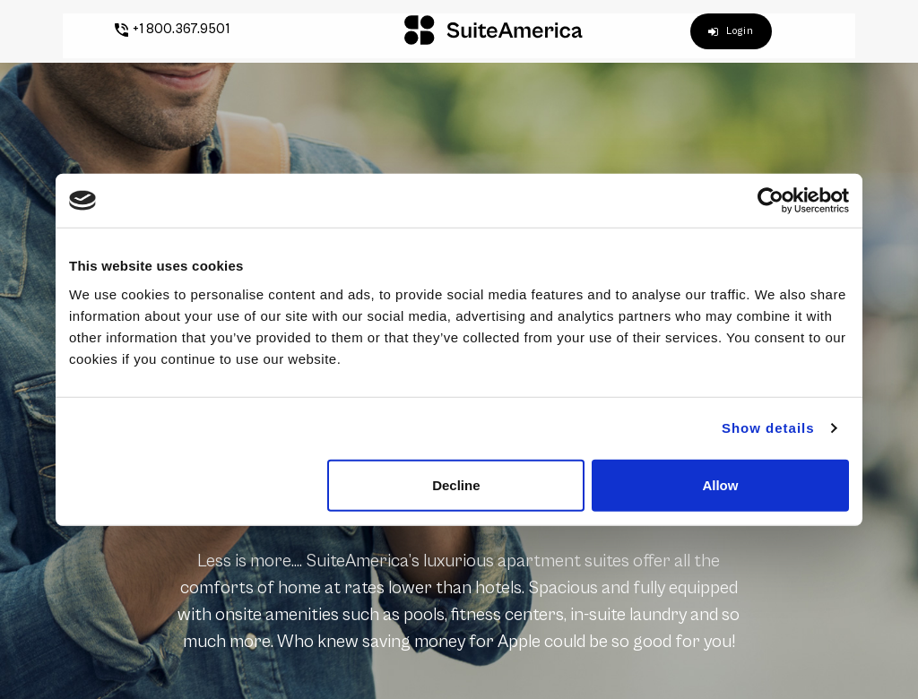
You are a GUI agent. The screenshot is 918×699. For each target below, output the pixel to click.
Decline (456, 484)
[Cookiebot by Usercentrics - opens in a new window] (770, 200)
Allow (720, 484)
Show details (768, 428)
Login (743, 31)
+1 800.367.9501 (160, 29)
